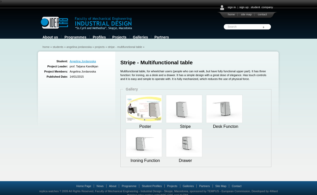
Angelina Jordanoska (79, 46)
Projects (119, 37)
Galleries (140, 37)
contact (262, 14)
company (267, 7)
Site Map (220, 186)
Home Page (83, 186)
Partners (161, 37)
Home (46, 46)
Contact (236, 186)
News (100, 186)
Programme (129, 186)
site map (246, 14)
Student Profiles (152, 186)
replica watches (49, 191)
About (113, 186)
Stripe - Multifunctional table (125, 46)
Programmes (76, 37)
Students (58, 46)
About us (50, 37)
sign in (232, 7)
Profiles (99, 37)
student (255, 7)
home (231, 14)
